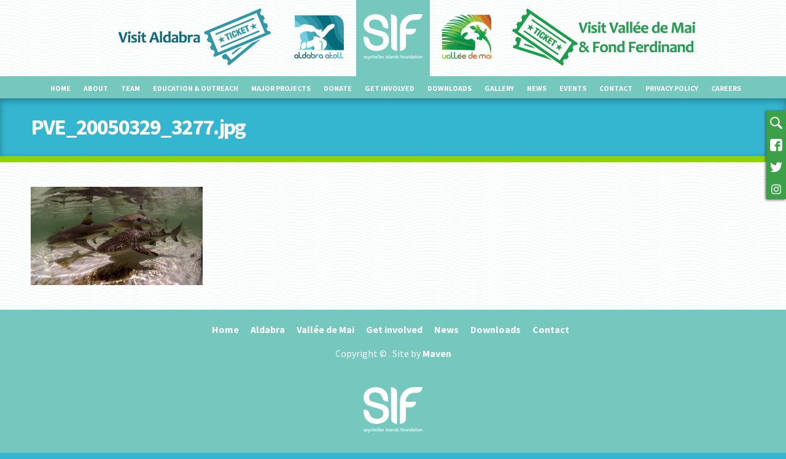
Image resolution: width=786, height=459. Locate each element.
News (537, 88)
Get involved (389, 88)
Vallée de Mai (325, 329)
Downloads (449, 88)
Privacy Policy (671, 88)
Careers (726, 88)
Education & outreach (195, 88)
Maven (436, 353)
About (96, 88)
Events (572, 88)
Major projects (281, 88)
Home (60, 88)
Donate (338, 88)
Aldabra (268, 329)
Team (130, 88)
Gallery (499, 88)
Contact (615, 88)
